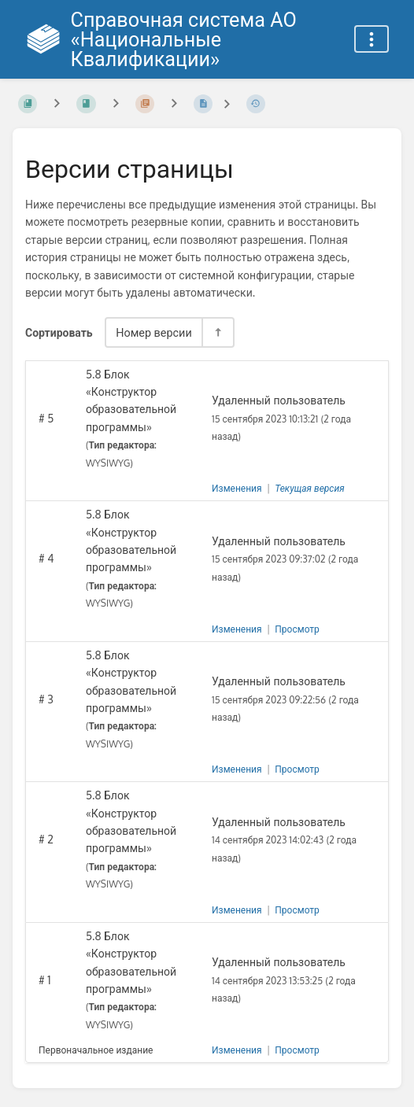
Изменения (237, 488)
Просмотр (297, 629)
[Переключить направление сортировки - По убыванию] (217, 332)
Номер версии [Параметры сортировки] (154, 332)
